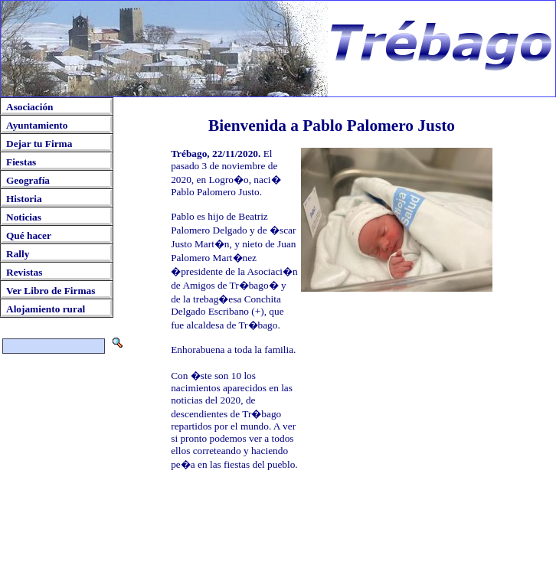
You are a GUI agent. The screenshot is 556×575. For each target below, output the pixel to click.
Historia (24, 198)
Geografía (28, 180)
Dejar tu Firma (39, 143)
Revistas (24, 272)
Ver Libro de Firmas (50, 290)
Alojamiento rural (45, 309)
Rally (17, 254)
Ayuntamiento (36, 125)
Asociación (29, 107)
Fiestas (21, 162)
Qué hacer (28, 235)
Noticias (23, 217)
